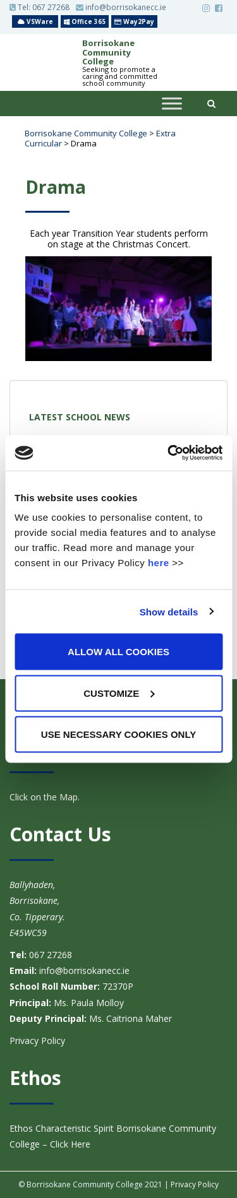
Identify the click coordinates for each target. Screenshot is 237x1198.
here (158, 562)
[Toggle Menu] (172, 104)
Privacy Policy (37, 1041)
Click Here (68, 1144)
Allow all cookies (118, 651)
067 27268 (51, 7)
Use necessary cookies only (118, 734)
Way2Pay (134, 21)
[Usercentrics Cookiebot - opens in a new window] (168, 453)
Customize (118, 692)
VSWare (35, 21)
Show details (169, 611)
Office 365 (85, 21)
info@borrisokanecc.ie (121, 7)
